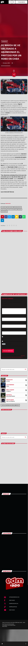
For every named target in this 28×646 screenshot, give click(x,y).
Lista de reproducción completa (10, 405)
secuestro (4, 211)
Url (2, 330)
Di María (3, 207)
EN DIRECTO (21, 2)
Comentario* (4, 306)
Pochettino (10, 209)
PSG (16, 209)
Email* (3, 323)
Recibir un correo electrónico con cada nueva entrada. (14, 341)
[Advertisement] (14, 23)
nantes (3, 209)
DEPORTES (4, 41)
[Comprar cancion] (25, 380)
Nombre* (3, 316)
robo (20, 209)
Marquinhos (17, 207)
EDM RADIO (8, 203)
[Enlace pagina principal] (2, 2)
